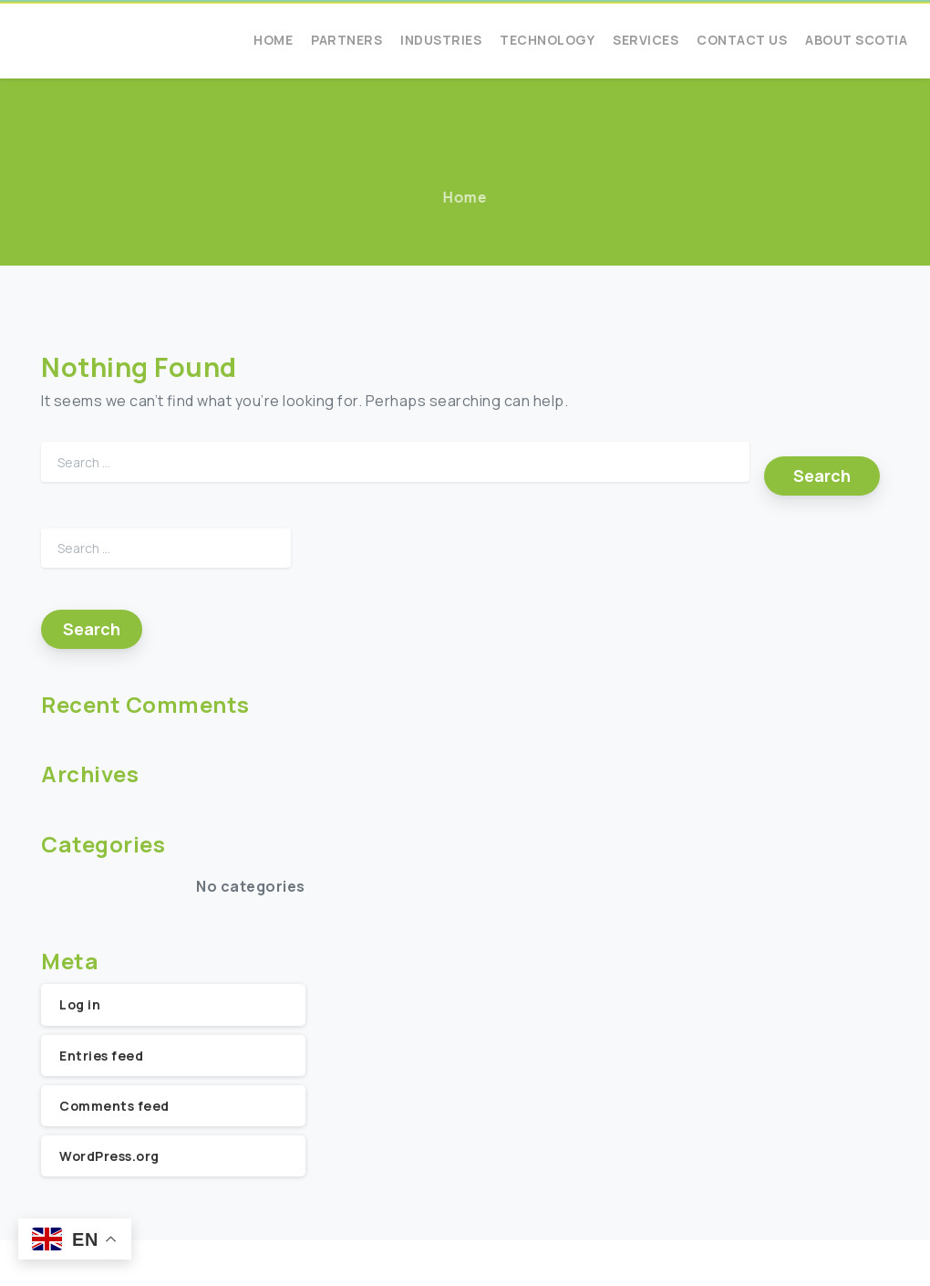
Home (464, 197)
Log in (79, 1004)
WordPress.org (109, 1156)
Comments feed (114, 1105)
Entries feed (101, 1055)
